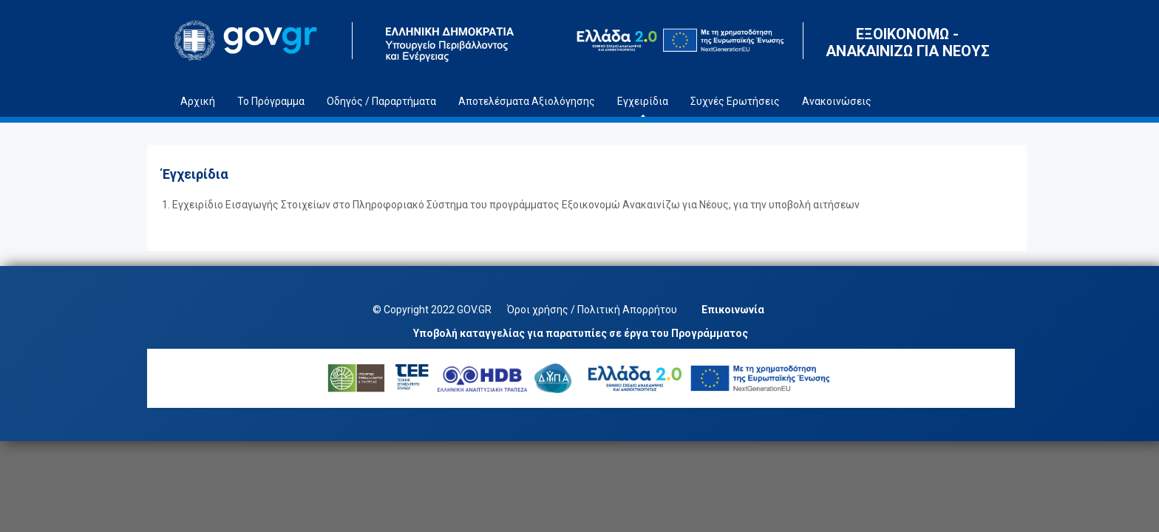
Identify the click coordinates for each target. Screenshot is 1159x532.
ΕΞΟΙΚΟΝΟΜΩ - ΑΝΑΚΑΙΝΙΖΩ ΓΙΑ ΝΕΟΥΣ (908, 42)
